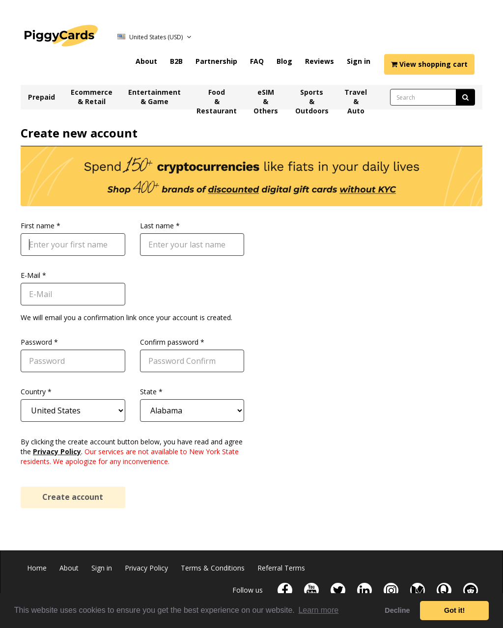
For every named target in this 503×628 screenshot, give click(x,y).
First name (38, 225)
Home (37, 568)
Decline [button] (397, 610)
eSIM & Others (265, 98)
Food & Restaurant (216, 98)
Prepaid (41, 97)
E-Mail (30, 275)
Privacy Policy (57, 451)
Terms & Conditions (213, 568)
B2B (176, 61)
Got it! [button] (454, 610)
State (148, 391)
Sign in (358, 61)
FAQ (257, 61)
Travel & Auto (355, 98)
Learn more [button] (318, 610)
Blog (284, 61)
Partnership (216, 61)
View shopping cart (429, 64)
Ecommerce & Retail (91, 96)
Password (36, 342)
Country (33, 391)
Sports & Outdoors (312, 98)
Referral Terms (281, 568)
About (146, 61)
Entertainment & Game (154, 96)
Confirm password (169, 342)
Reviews (319, 61)
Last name (157, 225)
